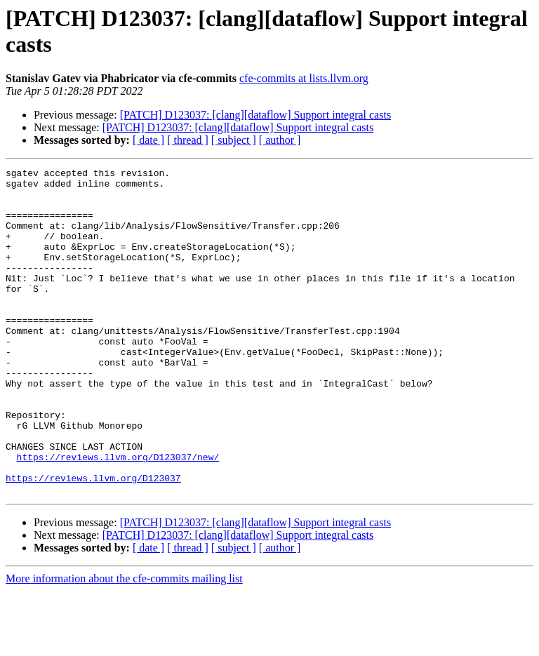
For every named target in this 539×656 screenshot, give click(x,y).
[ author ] (280, 140)
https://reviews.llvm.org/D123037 (93, 541)
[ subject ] (233, 140)
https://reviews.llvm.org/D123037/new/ (118, 515)
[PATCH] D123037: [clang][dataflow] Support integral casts (255, 115)
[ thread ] (187, 140)
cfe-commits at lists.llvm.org (303, 78)
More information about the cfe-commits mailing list (124, 644)
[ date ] (148, 140)
